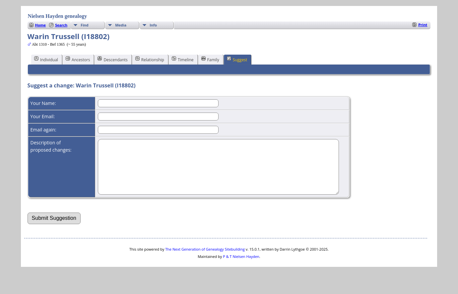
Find (85, 25)
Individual (46, 59)
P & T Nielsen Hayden (241, 266)
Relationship (149, 59)
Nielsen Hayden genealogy (57, 16)
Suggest (237, 59)
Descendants (112, 59)
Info (153, 25)
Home (40, 25)
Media (120, 25)
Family (210, 59)
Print (422, 24)
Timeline (183, 59)
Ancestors (78, 59)
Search (61, 25)
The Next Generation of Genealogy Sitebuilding (205, 259)
